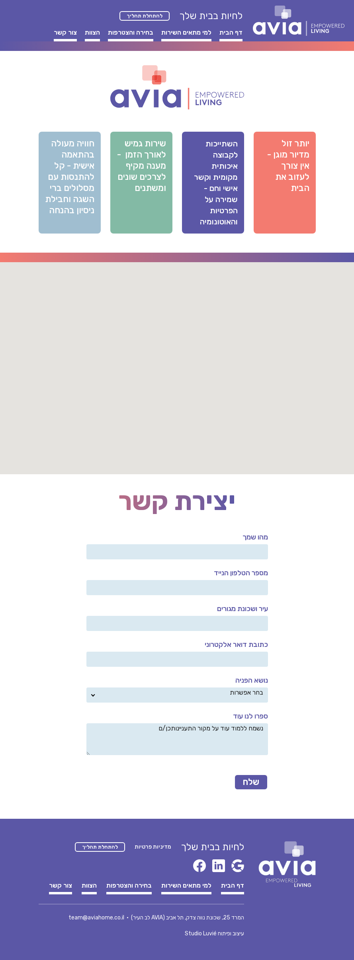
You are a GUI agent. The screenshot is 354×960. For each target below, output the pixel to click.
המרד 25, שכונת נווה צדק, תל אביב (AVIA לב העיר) (187, 917)
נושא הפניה (251, 680)
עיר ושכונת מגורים (242, 609)
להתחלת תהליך (144, 16)
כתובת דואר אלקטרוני (236, 644)
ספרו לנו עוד (250, 716)
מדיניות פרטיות (153, 846)
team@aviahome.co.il (96, 917)
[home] (298, 21)
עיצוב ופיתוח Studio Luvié (214, 933)
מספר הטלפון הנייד (241, 573)
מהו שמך (255, 537)
